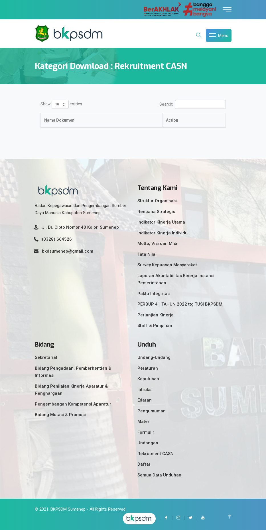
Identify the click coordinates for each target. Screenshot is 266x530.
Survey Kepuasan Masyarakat (167, 264)
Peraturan (147, 368)
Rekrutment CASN (155, 453)
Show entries (61, 104)
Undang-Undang (153, 357)
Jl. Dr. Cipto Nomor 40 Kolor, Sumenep (80, 227)
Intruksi (145, 389)
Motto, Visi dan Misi (157, 243)
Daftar (144, 464)
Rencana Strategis (156, 211)
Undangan (147, 442)
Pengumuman (151, 411)
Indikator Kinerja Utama (161, 222)
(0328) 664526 (57, 239)
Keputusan (148, 378)
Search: (192, 104)
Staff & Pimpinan (154, 325)
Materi (144, 421)
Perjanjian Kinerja (155, 315)
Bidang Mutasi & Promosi (60, 414)
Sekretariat (46, 357)
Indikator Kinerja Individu (162, 233)
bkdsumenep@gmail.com (67, 251)
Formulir (145, 432)
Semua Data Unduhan (159, 475)
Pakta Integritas (153, 293)
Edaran (144, 400)
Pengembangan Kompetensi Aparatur (73, 404)
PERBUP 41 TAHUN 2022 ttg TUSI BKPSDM (179, 304)
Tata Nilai (147, 254)
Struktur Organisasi (157, 200)
